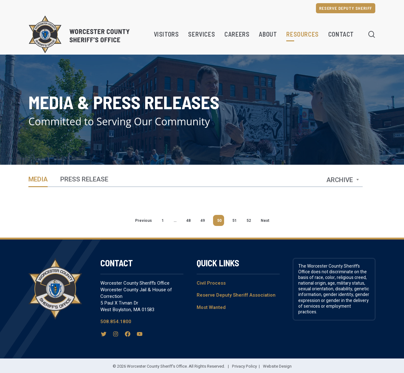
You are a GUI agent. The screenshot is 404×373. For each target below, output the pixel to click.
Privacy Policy (244, 366)
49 (202, 220)
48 (188, 220)
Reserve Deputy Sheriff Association (236, 295)
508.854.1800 (115, 321)
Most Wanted (211, 307)
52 (249, 220)
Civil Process (211, 283)
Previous (143, 220)
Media (38, 180)
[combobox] (343, 180)
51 (234, 220)
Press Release (84, 180)
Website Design (277, 366)
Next (265, 220)
